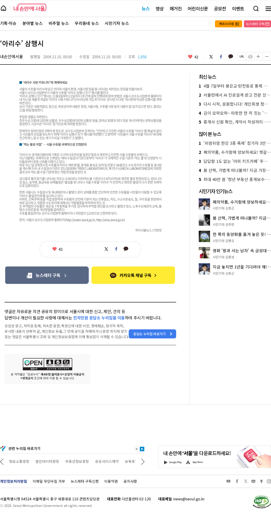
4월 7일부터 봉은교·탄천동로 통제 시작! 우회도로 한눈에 (235, 86)
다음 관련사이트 (143, 461)
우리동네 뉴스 (87, 23)
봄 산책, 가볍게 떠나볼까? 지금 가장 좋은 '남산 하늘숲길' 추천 (235, 170)
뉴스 (146, 8)
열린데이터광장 (74, 461)
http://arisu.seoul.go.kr (110, 219)
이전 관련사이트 (2, 461)
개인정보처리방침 (13, 481)
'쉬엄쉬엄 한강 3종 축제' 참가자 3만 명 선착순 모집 (235, 143)
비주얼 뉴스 (59, 23)
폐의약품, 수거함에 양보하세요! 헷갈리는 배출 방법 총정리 (235, 152)
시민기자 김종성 (223, 257)
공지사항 (130, 481)
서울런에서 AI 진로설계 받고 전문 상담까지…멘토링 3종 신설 (235, 95)
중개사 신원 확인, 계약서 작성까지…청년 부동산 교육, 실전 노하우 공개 (235, 122)
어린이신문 (198, 8)
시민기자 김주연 (223, 224)
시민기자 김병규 (223, 240)
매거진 (176, 8)
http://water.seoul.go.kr (80, 219)
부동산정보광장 (104, 461)
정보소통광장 (46, 461)
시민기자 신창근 (223, 208)
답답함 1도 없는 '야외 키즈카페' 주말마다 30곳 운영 (235, 161)
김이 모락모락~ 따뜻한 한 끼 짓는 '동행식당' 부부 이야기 (235, 113)
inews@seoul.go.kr (189, 498)
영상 (160, 8)
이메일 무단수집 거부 (49, 481)
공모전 (220, 8)
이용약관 (111, 481)
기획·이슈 (8, 23)
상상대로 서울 (19, 461)
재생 (142, 449)
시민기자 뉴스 (117, 23)
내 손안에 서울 (30, 7)
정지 (136, 449)
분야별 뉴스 (32, 23)
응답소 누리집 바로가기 (149, 333)
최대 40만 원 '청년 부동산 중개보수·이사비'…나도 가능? (235, 179)
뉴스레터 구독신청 (85, 481)
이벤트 (238, 8)
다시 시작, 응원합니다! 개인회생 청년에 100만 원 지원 (235, 104)
